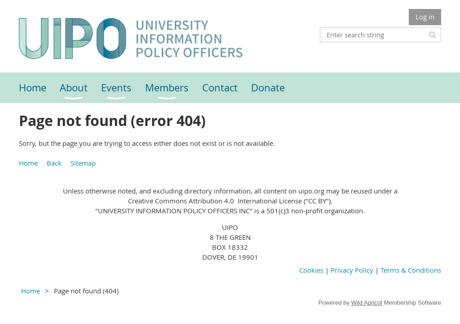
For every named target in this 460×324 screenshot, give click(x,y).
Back (54, 162)
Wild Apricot (366, 302)
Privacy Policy (352, 270)
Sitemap (83, 162)
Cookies (312, 270)
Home (28, 162)
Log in (425, 16)
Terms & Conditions (410, 270)
